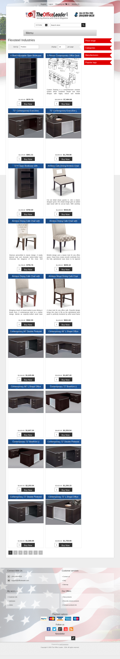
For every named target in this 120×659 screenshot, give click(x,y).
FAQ (64, 584)
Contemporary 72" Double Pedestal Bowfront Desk (63, 445)
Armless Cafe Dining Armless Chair (63, 167)
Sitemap (65, 588)
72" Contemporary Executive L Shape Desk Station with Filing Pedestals (63, 112)
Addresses (12, 604)
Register (43, 4)
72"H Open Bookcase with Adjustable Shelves (26, 167)
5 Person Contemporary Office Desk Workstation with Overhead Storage (63, 56)
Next (36, 556)
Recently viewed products (71, 604)
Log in (51, 4)
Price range (90, 41)
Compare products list (70, 608)
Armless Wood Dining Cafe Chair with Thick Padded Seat (63, 278)
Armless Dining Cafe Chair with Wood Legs (26, 223)
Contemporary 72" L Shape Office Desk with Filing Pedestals (63, 500)
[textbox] (65, 25)
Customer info (13, 600)
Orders (11, 608)
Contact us (66, 580)
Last (41, 556)
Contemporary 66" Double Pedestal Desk (26, 334)
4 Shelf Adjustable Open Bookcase (25, 56)
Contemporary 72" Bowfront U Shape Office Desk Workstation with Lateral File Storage (63, 389)
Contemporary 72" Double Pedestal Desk (26, 500)
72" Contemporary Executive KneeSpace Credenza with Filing (25, 112)
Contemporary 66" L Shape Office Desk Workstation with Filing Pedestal (63, 334)
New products (67, 600)
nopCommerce (63, 647)
